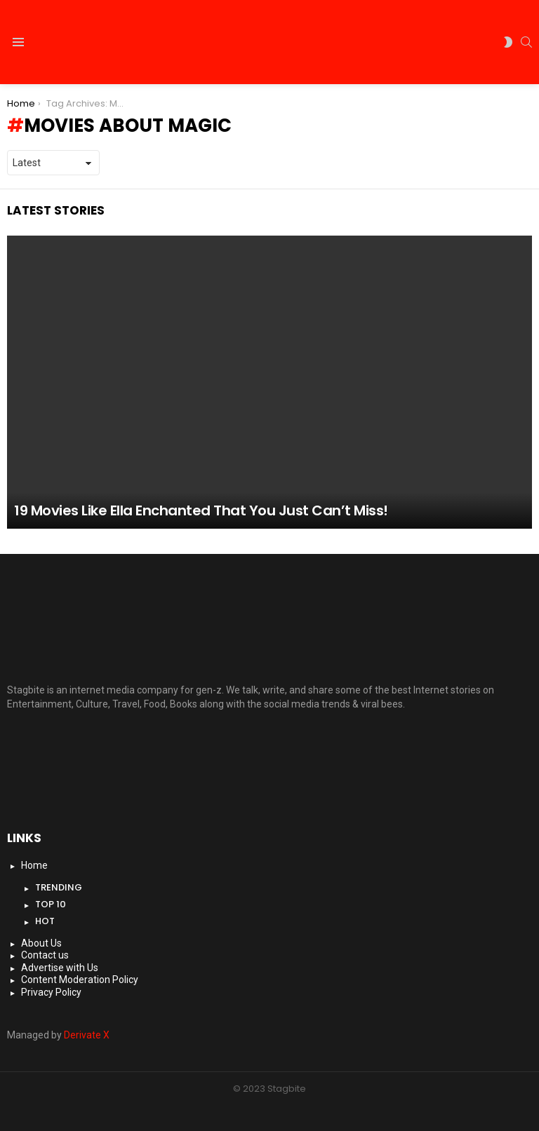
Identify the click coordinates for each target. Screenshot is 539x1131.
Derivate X (86, 1035)
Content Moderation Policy (79, 979)
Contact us (45, 955)
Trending (58, 887)
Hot (45, 921)
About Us (41, 943)
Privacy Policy (51, 992)
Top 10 (50, 904)
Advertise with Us (59, 967)
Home (34, 865)
